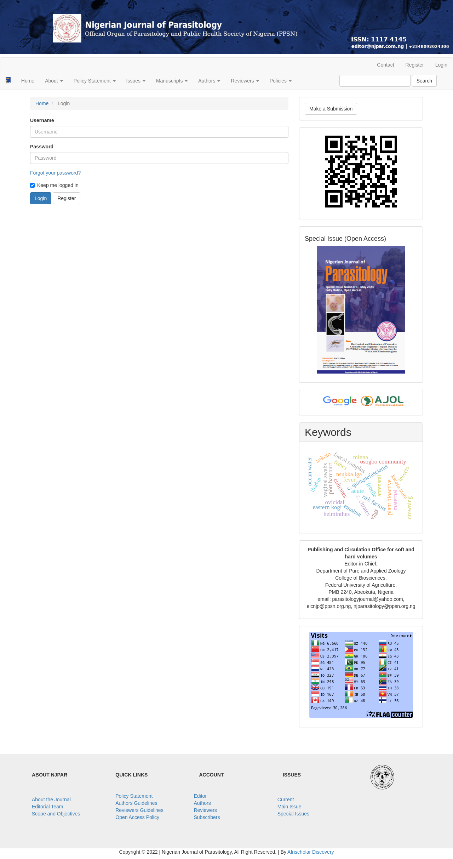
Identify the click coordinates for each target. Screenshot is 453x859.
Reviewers (205, 810)
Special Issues (293, 814)
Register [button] (66, 198)
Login (441, 65)
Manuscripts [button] (172, 81)
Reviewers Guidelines (139, 810)
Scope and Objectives (56, 814)
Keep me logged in (54, 185)
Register (415, 65)
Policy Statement (134, 796)
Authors (202, 803)
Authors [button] (209, 81)
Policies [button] (281, 81)
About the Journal (51, 799)
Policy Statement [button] (95, 81)
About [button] (54, 81)
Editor (200, 796)
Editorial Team (47, 806)
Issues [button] (135, 81)
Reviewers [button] (245, 81)
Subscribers (207, 817)
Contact (385, 65)
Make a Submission (330, 109)
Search (424, 81)
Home (27, 81)
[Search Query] (375, 81)
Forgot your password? (55, 173)
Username (42, 120)
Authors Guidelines (136, 803)
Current (285, 799)
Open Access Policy (137, 817)
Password (41, 146)
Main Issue (289, 806)
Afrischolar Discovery (310, 852)
